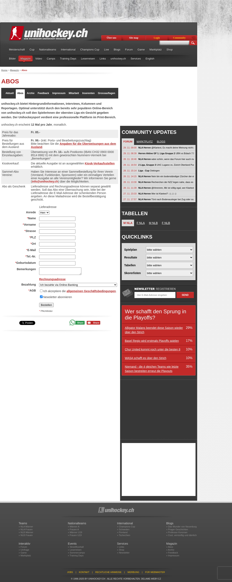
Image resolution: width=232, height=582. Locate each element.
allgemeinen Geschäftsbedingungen (91, 291)
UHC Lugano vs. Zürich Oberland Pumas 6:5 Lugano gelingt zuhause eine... (166, 165)
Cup (32, 49)
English (150, 58)
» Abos (169, 547)
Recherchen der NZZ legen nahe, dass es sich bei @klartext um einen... (166, 182)
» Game (23, 552)
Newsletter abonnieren (57, 297)
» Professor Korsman (176, 532)
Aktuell (10, 93)
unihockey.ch (118, 58)
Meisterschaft (17, 49)
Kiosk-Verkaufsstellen (100, 163)
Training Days (68, 58)
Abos (20, 93)
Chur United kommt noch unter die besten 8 (152, 349)
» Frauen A (73, 529)
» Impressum (172, 555)
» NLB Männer (26, 532)
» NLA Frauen (26, 529)
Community (179, 37)
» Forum (23, 547)
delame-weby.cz (151, 578)
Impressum (58, 93)
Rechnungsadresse (52, 279)
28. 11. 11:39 (129, 188)
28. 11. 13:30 (129, 182)
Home (4, 70)
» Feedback (172, 552)
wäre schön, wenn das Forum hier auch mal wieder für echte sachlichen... (166, 159)
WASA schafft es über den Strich (145, 358)
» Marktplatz (25, 555)
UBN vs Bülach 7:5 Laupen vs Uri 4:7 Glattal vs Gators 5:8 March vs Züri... (166, 153)
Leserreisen (88, 58)
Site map (133, 37)
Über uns (111, 37)
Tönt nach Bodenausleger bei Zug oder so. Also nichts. (166, 199)
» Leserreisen (75, 550)
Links (103, 58)
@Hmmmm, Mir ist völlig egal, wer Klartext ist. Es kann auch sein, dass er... (166, 188)
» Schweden (123, 529)
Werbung (133, 572)
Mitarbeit (74, 93)
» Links (120, 547)
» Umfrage (24, 550)
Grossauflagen (106, 93)
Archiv (30, 93)
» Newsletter (123, 552)
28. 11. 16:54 (129, 165)
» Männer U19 (75, 532)
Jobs (70, 572)
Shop (169, 49)
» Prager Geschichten (177, 529)
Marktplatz (155, 49)
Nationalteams (47, 49)
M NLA (127, 223)
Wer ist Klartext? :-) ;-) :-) (157, 193)
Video (38, 58)
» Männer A (73, 526)
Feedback (43, 93)
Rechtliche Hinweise (108, 572)
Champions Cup (89, 49)
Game (141, 49)
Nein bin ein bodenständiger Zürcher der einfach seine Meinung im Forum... (166, 176)
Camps (51, 58)
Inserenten (88, 93)
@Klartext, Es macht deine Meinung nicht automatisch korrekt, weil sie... (166, 147)
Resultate (130, 257)
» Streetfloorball (76, 547)
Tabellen (130, 265)
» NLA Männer (26, 526)
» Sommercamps (76, 552)
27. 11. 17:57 (129, 199)
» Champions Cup (126, 526)
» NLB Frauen (26, 535)
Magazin (25, 58)
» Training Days (75, 555)
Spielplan (130, 249)
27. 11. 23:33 (129, 193)
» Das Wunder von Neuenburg (181, 526)
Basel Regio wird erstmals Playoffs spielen (152, 340)
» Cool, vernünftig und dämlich (181, 535)
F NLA (141, 223)
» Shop (120, 550)
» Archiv (170, 550)
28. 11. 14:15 (129, 176)
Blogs (117, 49)
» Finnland (122, 532)
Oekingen (149, 170)
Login (157, 37)
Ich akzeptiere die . (80, 291)
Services (136, 58)
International (68, 49)
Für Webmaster (155, 572)
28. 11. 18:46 (129, 159)
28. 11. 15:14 (129, 170)
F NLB (166, 223)
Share (80, 322)
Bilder (12, 58)
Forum (129, 49)
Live (106, 49)
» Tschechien (123, 535)
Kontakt (84, 572)
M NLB (153, 223)
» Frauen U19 (75, 535)
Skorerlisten (132, 273)
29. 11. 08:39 (129, 153)
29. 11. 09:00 (129, 147)
